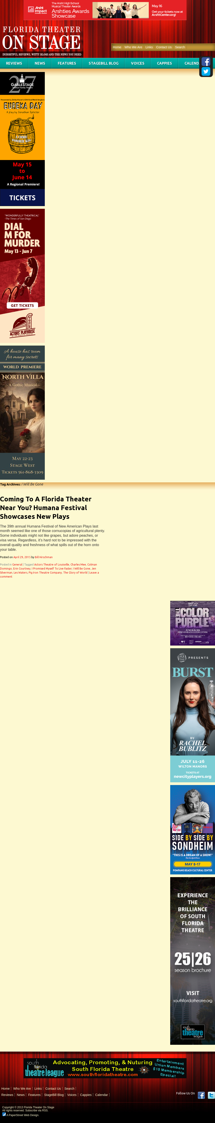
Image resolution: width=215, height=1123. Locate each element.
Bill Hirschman (44, 557)
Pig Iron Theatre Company (45, 572)
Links (149, 47)
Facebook (201, 1095)
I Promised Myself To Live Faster (52, 568)
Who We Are (133, 47)
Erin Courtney (21, 568)
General (17, 564)
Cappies (164, 63)
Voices (137, 63)
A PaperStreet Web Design (20, 1115)
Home (117, 47)
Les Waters (20, 572)
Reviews (14, 63)
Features (67, 63)
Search (180, 47)
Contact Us (164, 47)
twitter (211, 1095)
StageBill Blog (103, 63)
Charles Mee (78, 564)
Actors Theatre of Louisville (51, 564)
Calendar (194, 63)
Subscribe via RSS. (36, 1110)
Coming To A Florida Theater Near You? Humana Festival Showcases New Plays (46, 507)
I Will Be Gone (81, 568)
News (40, 63)
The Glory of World (75, 572)
